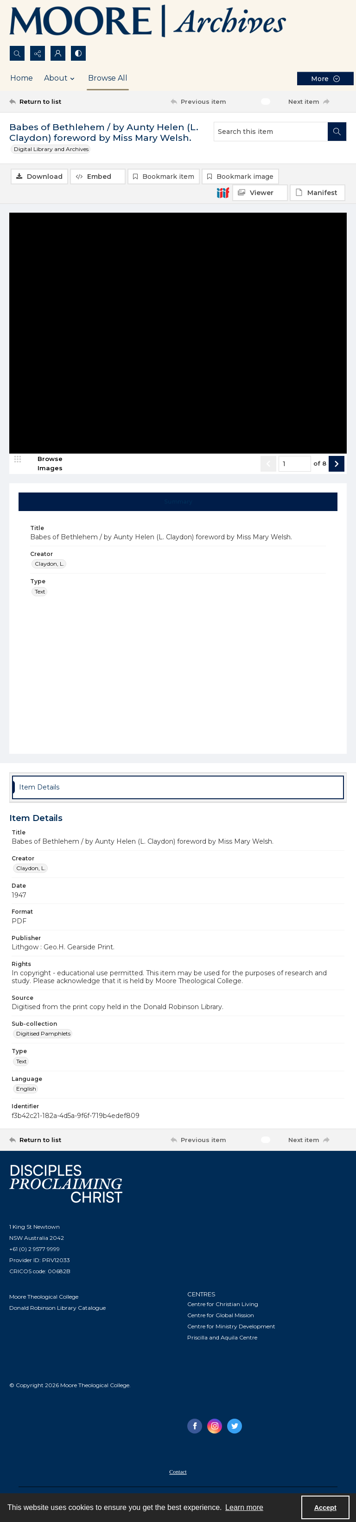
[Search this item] (271, 131)
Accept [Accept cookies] (325, 1507)
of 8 (319, 464)
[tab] (178, 502)
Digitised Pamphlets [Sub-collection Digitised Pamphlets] (43, 1034)
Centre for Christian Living (222, 1304)
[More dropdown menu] (325, 78)
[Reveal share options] (37, 53)
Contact (177, 1472)
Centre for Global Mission (220, 1315)
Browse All (107, 78)
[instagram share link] (214, 1426)
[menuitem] (177, 1472)
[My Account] (58, 53)
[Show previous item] (268, 464)
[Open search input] (17, 53)
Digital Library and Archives (51, 148)
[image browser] (44, 464)
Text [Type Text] (40, 591)
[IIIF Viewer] (260, 192)
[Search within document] (337, 131)
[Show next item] (336, 464)
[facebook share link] (194, 1426)
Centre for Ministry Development (231, 1326)
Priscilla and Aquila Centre (222, 1337)
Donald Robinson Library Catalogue (57, 1308)
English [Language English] (26, 1089)
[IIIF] (223, 192)
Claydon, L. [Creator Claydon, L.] (49, 564)
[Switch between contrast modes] (78, 53)
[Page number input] (295, 464)
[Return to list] (53, 101)
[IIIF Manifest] (317, 192)
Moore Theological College (43, 1297)
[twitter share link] (234, 1426)
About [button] (60, 78)
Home (21, 78)
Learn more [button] (244, 1507)
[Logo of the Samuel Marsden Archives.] (148, 23)
